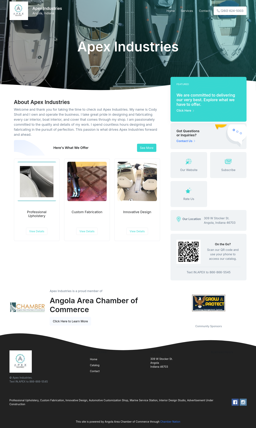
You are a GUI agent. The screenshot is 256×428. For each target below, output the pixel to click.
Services (187, 11)
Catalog (94, 365)
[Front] (19, 10)
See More (147, 148)
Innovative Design (137, 212)
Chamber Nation (170, 421)
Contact (204, 11)
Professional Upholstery (36, 214)
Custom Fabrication (87, 212)
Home (170, 11)
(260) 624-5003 (230, 11)
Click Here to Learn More (70, 321)
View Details (36, 231)
